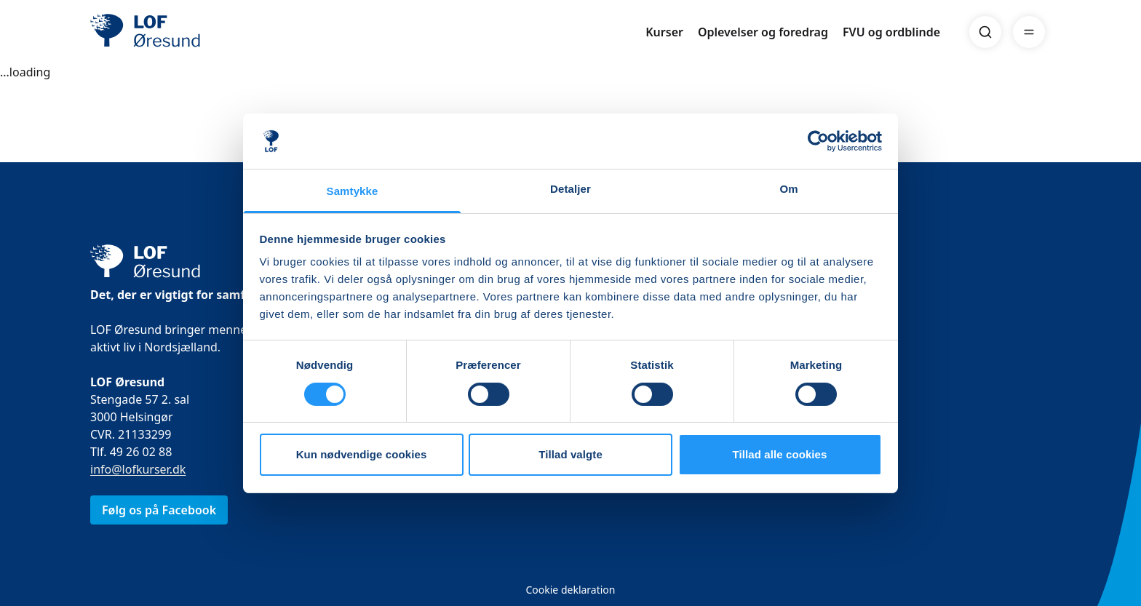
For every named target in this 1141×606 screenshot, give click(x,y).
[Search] (985, 32)
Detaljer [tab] (570, 189)
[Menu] (1029, 32)
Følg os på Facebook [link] (159, 510)
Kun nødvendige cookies (361, 454)
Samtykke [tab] (352, 191)
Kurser (664, 32)
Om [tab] (788, 189)
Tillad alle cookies (779, 454)
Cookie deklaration (570, 590)
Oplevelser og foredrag (763, 32)
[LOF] (196, 32)
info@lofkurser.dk (138, 469)
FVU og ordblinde (891, 32)
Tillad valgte (570, 454)
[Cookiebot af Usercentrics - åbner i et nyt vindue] (818, 141)
